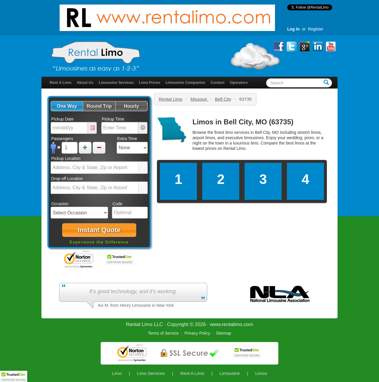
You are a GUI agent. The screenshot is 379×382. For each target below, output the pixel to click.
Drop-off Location (67, 178)
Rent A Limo (60, 83)
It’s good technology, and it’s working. (133, 291)
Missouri (199, 99)
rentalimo (232, 324)
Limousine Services (116, 83)
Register (315, 29)
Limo (117, 373)
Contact (217, 83)
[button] (67, 106)
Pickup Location (66, 158)
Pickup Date (62, 119)
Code (117, 203)
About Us (85, 83)
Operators (239, 83)
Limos (261, 373)
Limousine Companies (185, 83)
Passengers (62, 138)
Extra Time (127, 138)
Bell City (223, 99)
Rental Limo (170, 99)
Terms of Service (163, 333)
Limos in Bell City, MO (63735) (242, 122)
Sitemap (223, 333)
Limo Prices (149, 83)
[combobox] (95, 168)
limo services (237, 132)
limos (300, 143)
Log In (293, 29)
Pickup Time (113, 119)
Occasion (59, 203)
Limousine (230, 373)
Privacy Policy (197, 333)
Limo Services (151, 373)
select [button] (143, 168)
